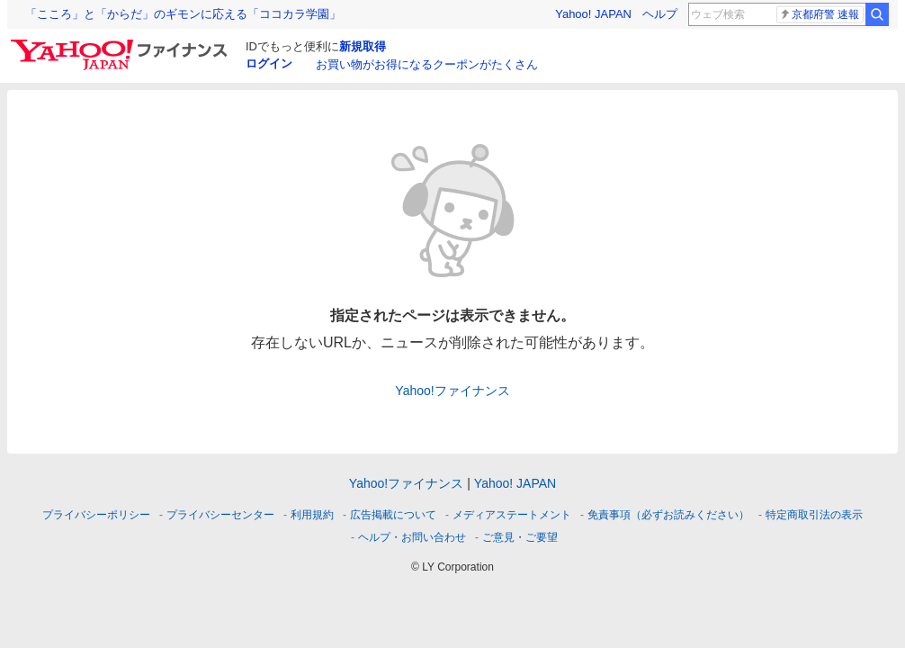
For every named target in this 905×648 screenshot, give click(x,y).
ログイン (269, 63)
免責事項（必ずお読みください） (668, 514)
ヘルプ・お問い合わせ (412, 537)
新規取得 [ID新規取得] (362, 46)
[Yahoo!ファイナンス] (122, 44)
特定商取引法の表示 (814, 514)
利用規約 (312, 514)
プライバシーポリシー (96, 514)
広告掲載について (393, 514)
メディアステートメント (511, 514)
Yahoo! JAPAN (593, 14)
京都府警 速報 (819, 14)
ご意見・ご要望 (520, 537)
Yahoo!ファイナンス (452, 390)
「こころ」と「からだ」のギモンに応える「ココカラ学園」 (183, 14)
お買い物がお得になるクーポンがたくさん (427, 64)
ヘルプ (659, 14)
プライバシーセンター (220, 514)
